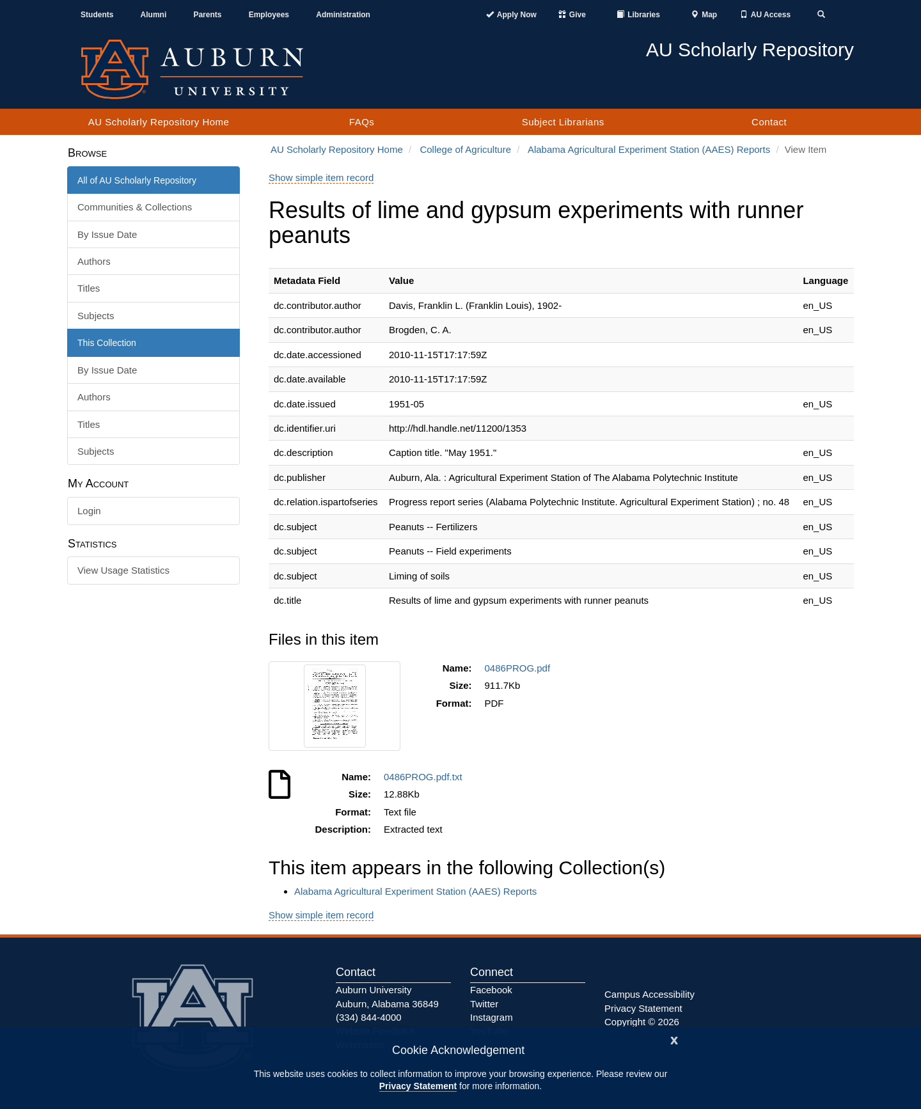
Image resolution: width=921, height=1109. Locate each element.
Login (89, 510)
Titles (88, 288)
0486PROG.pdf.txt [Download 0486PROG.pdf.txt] (426, 776)
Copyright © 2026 (641, 1021)
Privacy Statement (418, 1086)
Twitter (484, 1003)
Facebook (491, 989)
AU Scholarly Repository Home (159, 121)
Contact (769, 121)
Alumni (154, 14)
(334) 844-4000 (369, 1017)
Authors (94, 261)
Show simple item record (321, 177)
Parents (207, 14)
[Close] (674, 1039)
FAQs (362, 121)
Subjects (95, 315)
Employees (269, 14)
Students (97, 14)
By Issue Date (107, 234)
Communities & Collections (134, 206)
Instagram (491, 1017)
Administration (343, 14)
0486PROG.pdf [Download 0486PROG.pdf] (520, 668)
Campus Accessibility (649, 994)
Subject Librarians (563, 121)
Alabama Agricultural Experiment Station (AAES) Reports (649, 149)
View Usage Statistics (123, 570)
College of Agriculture (465, 149)
